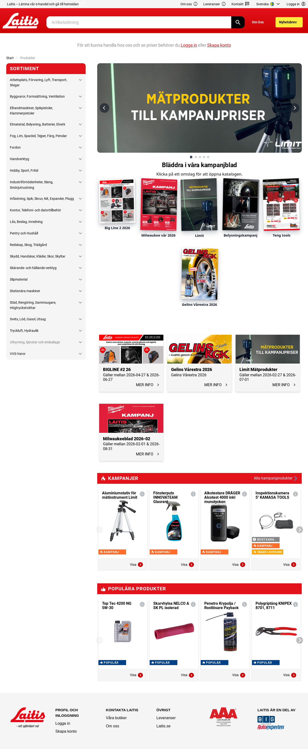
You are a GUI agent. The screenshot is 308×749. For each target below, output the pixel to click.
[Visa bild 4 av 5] (204, 157)
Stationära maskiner (25, 291)
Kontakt (240, 4)
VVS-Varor (18, 354)
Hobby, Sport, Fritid (24, 170)
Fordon (15, 147)
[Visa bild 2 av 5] (196, 157)
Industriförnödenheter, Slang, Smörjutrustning (31, 184)
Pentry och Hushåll (24, 233)
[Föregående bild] (104, 108)
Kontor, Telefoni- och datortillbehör (35, 210)
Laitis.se (163, 726)
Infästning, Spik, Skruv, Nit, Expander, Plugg (42, 199)
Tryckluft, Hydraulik (24, 331)
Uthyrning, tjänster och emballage (35, 342)
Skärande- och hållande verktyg (33, 268)
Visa (136, 564)
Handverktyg (19, 159)
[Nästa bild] (294, 108)
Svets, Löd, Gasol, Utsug (28, 319)
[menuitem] (268, 4)
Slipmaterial (18, 279)
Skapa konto (66, 731)
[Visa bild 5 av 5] (208, 157)
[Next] (299, 529)
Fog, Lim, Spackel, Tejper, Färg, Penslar (38, 136)
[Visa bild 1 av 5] (191, 157)
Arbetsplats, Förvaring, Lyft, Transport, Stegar (38, 82)
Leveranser (214, 4)
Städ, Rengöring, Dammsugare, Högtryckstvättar (33, 305)
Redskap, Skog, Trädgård (28, 245)
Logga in (62, 723)
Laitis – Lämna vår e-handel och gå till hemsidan (46, 4)
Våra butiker (116, 718)
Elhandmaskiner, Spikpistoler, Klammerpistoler (31, 110)
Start (10, 58)
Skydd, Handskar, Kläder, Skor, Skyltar (37, 256)
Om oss (189, 4)
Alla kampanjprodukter (276, 478)
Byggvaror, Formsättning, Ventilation (37, 96)
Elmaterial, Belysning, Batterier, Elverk (37, 124)
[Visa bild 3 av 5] (200, 157)
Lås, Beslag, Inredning (26, 222)
